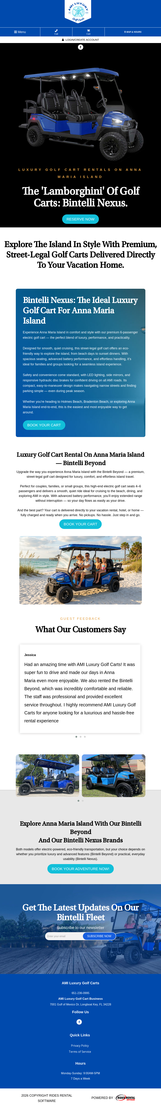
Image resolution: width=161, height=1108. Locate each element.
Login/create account (80, 39)
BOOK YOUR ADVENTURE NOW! (80, 869)
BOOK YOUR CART (44, 425)
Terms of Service (80, 1052)
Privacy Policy (80, 1046)
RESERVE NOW (80, 219)
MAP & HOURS (132, 32)
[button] (76, 737)
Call (56, 32)
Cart (88, 32)
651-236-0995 (80, 993)
